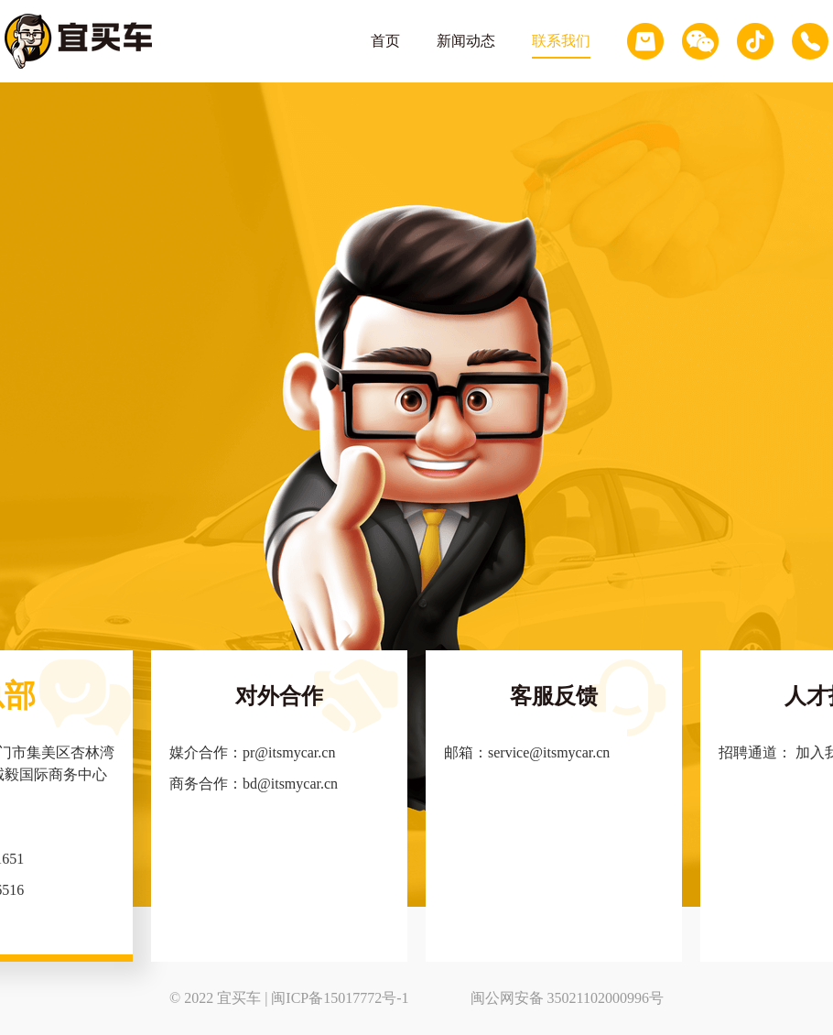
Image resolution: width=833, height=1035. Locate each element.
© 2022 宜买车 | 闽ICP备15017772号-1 (289, 998)
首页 (385, 41)
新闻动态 (466, 41)
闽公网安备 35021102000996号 (567, 998)
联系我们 (561, 41)
